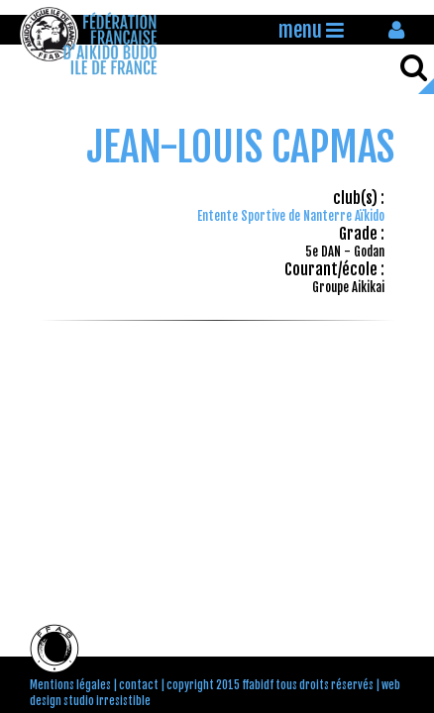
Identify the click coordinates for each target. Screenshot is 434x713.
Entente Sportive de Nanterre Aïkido (290, 216)
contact (139, 685)
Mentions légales (70, 685)
